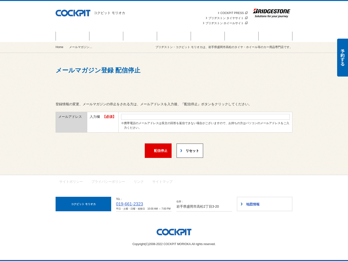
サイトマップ (162, 181)
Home (59, 47)
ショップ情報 (275, 36)
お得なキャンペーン (73, 36)
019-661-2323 (129, 204)
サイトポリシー (71, 181)
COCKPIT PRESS (234, 13)
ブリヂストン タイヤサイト (228, 18)
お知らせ (140, 36)
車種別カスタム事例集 (241, 36)
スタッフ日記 (208, 36)
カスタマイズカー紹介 (174, 36)
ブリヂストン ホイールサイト (226, 23)
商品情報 (106, 36)
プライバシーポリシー (108, 181)
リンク (139, 181)
